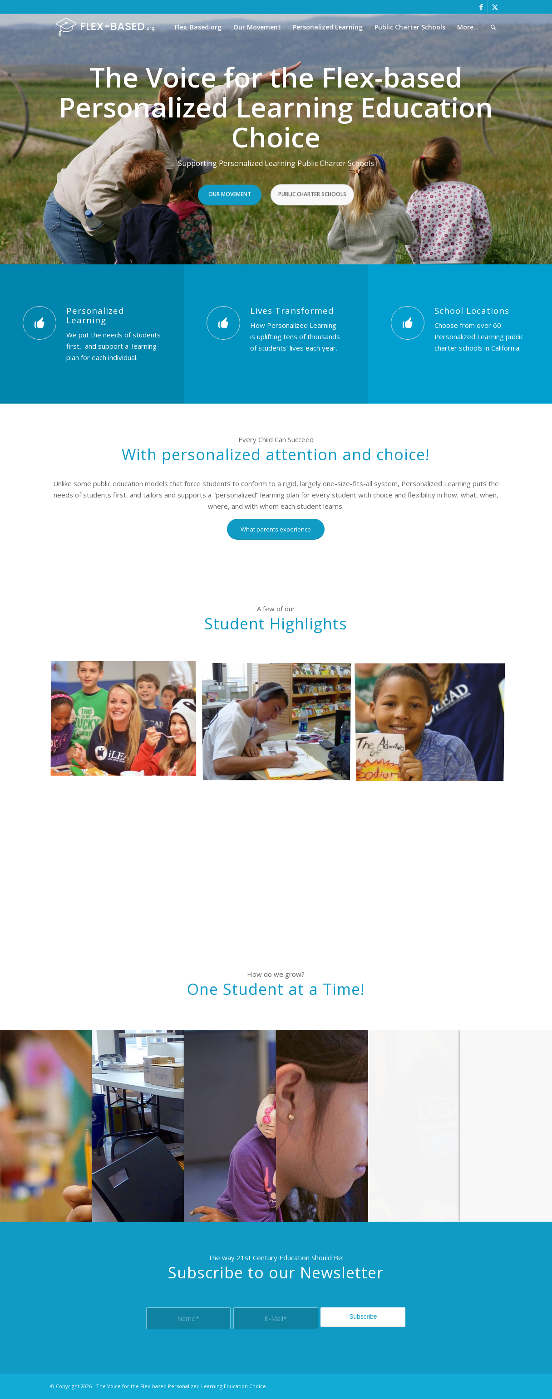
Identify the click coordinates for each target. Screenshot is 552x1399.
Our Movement (229, 192)
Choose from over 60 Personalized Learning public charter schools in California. (478, 336)
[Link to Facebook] (481, 7)
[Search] (493, 27)
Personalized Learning (95, 315)
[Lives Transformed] (223, 323)
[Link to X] (495, 7)
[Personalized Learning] (39, 323)
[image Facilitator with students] (126, 723)
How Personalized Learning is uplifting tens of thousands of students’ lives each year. (295, 336)
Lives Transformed (292, 310)
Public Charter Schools (312, 192)
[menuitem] (198, 27)
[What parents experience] (276, 529)
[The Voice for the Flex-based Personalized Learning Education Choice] (104, 27)
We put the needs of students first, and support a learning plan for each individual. (113, 346)
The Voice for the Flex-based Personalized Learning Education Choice (181, 1386)
